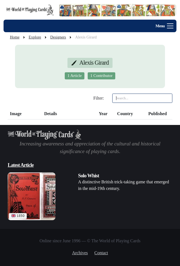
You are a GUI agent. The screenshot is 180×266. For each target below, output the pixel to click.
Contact (101, 252)
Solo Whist (88, 175)
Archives (80, 252)
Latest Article (21, 165)
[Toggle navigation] (162, 26)
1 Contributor (101, 75)
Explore (35, 37)
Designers (58, 37)
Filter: (98, 98)
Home (14, 37)
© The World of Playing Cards (114, 240)
